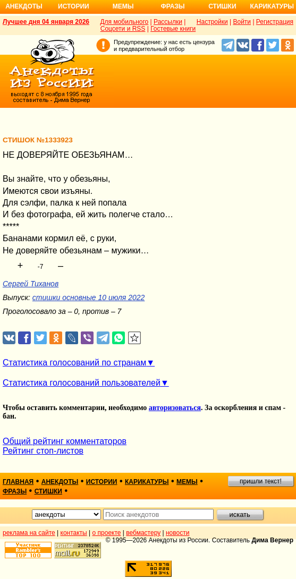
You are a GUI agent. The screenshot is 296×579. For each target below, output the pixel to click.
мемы (187, 482)
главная (18, 482)
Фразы (172, 6)
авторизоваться (175, 408)
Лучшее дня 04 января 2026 (46, 21)
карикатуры (147, 482)
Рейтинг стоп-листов (43, 450)
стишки (48, 491)
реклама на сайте (29, 533)
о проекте (106, 533)
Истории (73, 6)
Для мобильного (124, 21)
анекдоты (60, 482)
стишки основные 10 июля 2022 (88, 297)
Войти (242, 21)
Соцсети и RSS (123, 28)
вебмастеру (143, 533)
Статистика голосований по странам (74, 362)
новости (177, 533)
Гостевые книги (173, 28)
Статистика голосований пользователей (81, 382)
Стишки (222, 6)
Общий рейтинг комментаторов (64, 441)
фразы (15, 491)
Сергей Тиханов (30, 283)
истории (101, 482)
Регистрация (274, 21)
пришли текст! (261, 481)
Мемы (123, 6)
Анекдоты (24, 6)
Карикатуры (272, 6)
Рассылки (168, 21)
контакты (74, 533)
